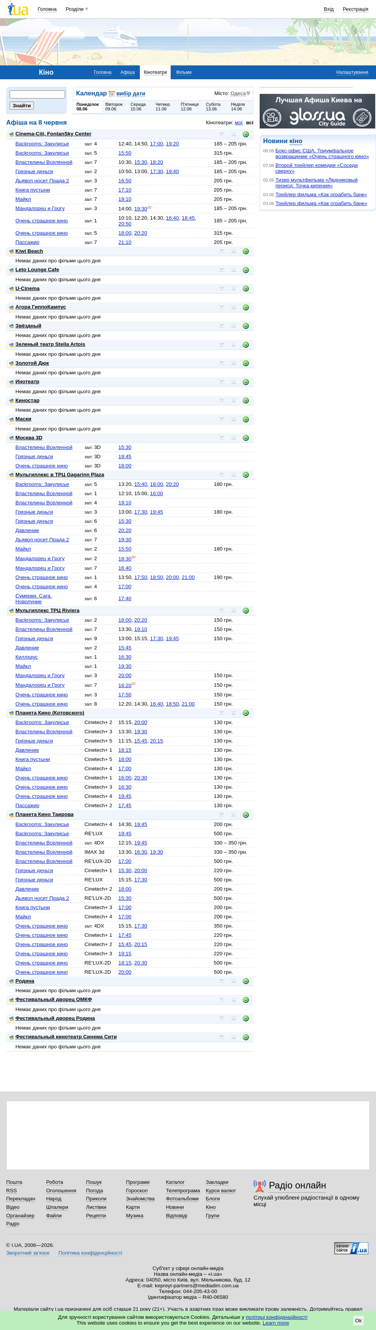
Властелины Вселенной (43, 162)
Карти (133, 1207)
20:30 (140, 778)
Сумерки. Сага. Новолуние (33, 598)
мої (238, 122)
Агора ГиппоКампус (37, 307)
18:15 (124, 750)
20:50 (124, 224)
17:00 (156, 144)
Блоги (213, 1199)
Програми (137, 1182)
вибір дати (130, 93)
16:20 (124, 685)
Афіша (128, 72)
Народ (54, 1199)
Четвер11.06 (163, 106)
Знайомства (140, 1199)
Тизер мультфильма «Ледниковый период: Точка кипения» (316, 183)
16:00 (156, 493)
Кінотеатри (155, 72)
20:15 (156, 741)
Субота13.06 (213, 106)
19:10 (124, 199)
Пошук (94, 1182)
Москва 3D (25, 438)
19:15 (124, 953)
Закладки (217, 1182)
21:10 (124, 242)
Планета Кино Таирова (41, 814)
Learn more (276, 1323)
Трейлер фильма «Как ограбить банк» (321, 194)
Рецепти (96, 1215)
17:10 (124, 190)
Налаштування (352, 72)
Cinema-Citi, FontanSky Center (50, 134)
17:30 (156, 171)
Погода (94, 1190)
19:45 (124, 456)
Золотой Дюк (29, 363)
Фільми (183, 72)
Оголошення (61, 1190)
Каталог (175, 1182)
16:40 (172, 218)
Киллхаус (26, 657)
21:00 (188, 577)
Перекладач (20, 1199)
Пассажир (27, 242)
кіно (295, 141)
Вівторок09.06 (114, 106)
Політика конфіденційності (90, 1253)
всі (249, 122)
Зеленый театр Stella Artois (47, 344)
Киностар (24, 400)
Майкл (23, 199)
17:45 (124, 805)
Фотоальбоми (182, 1199)
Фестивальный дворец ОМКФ (50, 999)
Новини (175, 1207)
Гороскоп (137, 1190)
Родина (21, 981)
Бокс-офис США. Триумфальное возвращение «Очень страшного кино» (322, 153)
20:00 (172, 577)
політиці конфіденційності (276, 1317)
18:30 (124, 559)
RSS (11, 1190)
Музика (134, 1215)
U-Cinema (24, 288)
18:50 (156, 577)
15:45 (124, 648)
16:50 (124, 181)
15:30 (140, 162)
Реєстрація (355, 9)
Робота (54, 1182)
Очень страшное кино (41, 221)
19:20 (172, 144)
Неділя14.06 (238, 106)
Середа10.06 (138, 106)
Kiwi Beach (26, 251)
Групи (212, 1215)
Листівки (96, 1207)
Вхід (329, 9)
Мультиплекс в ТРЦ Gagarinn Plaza (56, 474)
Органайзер (20, 1215)
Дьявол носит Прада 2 (42, 181)
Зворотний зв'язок (27, 1253)
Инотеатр (24, 381)
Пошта (14, 1182)
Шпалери (57, 1207)
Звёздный (25, 326)
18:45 (188, 218)
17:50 (140, 577)
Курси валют (221, 1190)
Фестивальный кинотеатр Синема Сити (63, 1037)
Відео (13, 1207)
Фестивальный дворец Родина (52, 1018)
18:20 (156, 162)
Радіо (12, 1224)
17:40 (124, 598)
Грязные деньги (34, 171)
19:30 (140, 209)
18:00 (124, 233)
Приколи (96, 1199)
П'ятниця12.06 (190, 106)
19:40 (172, 171)
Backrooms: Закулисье (42, 144)
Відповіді (177, 1215)
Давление (27, 530)
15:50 (124, 153)
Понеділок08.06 (88, 106)
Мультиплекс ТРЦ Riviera (44, 610)
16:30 (124, 657)
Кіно (211, 1207)
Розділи (75, 9)
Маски (20, 419)
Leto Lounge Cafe (34, 269)
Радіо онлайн (297, 1185)
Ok (358, 1320)
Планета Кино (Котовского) (46, 713)
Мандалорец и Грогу (40, 208)
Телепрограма (183, 1190)
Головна (47, 9)
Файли (54, 1215)
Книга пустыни (32, 190)
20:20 (140, 233)
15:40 (140, 484)
